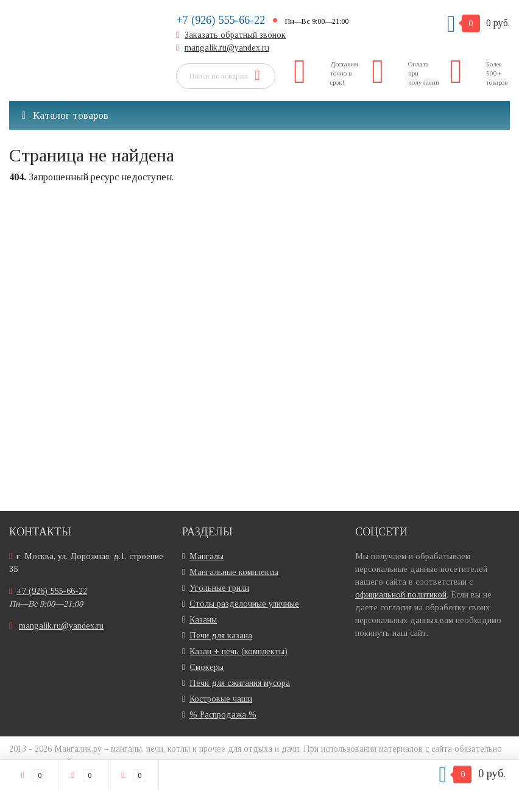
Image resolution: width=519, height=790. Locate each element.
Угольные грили (219, 588)
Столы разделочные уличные (244, 603)
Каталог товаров (65, 115)
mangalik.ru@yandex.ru (227, 47)
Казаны (203, 619)
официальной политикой (401, 594)
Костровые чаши (220, 699)
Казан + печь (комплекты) (238, 651)
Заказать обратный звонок (235, 35)
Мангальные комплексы (233, 572)
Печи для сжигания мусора (239, 683)
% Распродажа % (222, 714)
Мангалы (206, 556)
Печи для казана (220, 635)
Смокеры (206, 667)
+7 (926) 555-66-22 (220, 20)
